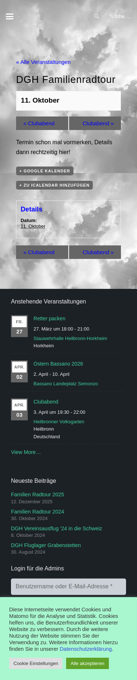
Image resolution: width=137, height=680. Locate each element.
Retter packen (49, 318)
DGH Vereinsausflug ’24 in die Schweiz (56, 528)
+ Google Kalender (44, 171)
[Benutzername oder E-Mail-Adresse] (68, 586)
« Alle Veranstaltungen (43, 62)
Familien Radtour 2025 (37, 494)
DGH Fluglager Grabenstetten (46, 545)
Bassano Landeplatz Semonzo (66, 383)
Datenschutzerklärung (86, 649)
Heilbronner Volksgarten (59, 421)
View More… (26, 452)
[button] (9, 16)
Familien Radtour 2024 (37, 512)
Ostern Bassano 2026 (58, 364)
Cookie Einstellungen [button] (36, 663)
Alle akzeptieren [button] (87, 663)
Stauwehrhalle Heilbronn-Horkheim (70, 338)
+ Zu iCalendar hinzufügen (54, 185)
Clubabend (38, 123)
